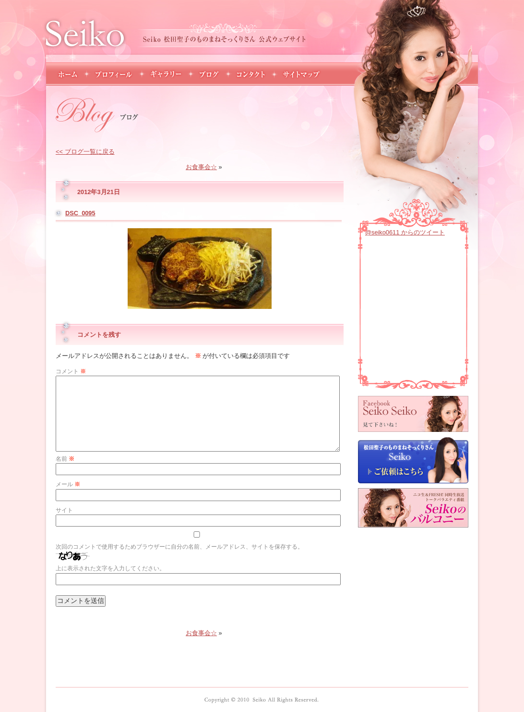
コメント (71, 371)
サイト (64, 510)
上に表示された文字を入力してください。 (110, 568)
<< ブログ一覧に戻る (85, 151)
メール (68, 484)
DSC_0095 (80, 213)
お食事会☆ (201, 167)
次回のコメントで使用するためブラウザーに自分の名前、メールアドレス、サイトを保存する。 (179, 546)
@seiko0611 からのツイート (405, 232)
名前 (65, 458)
